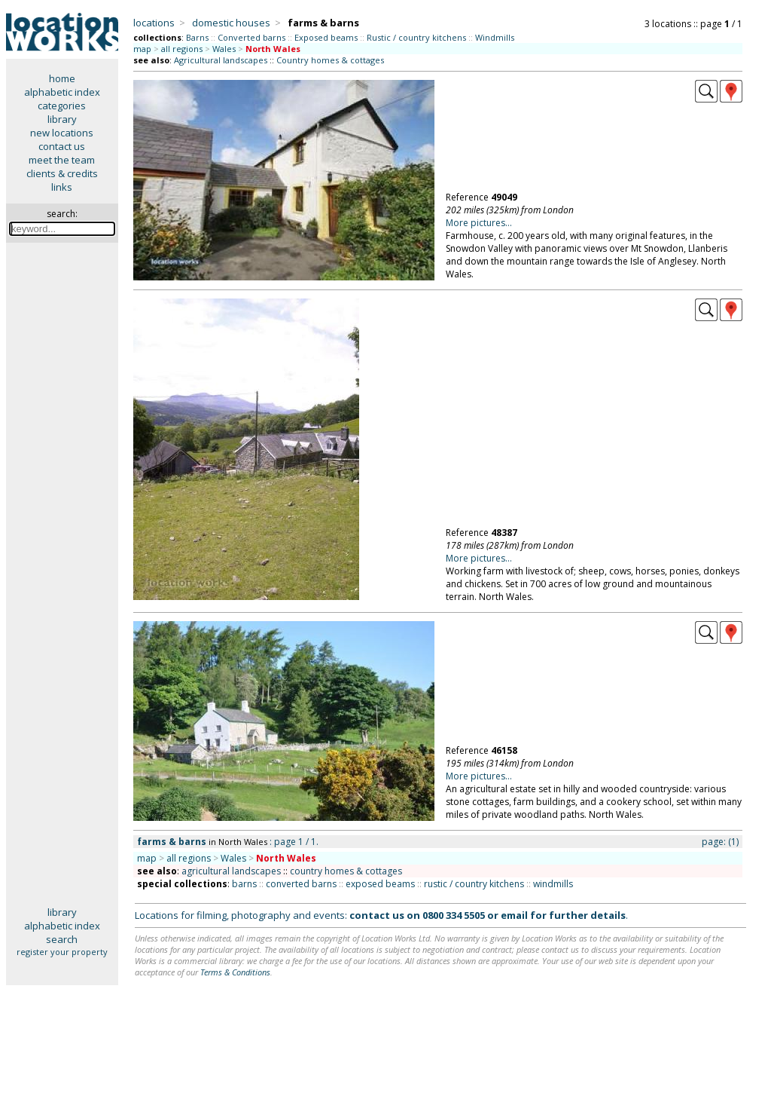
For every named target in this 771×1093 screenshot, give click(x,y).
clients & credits (62, 173)
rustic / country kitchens (474, 883)
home (62, 78)
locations (154, 22)
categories (62, 105)
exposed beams (380, 883)
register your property (62, 951)
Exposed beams (326, 37)
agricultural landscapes (231, 871)
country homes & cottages (346, 871)
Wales (224, 48)
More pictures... (479, 222)
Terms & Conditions (235, 972)
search (62, 939)
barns (244, 883)
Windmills (494, 37)
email (514, 915)
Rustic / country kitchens (416, 37)
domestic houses (231, 22)
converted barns (301, 883)
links (61, 187)
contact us (61, 146)
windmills (553, 883)
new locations (61, 132)
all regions (182, 48)
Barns (197, 37)
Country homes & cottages (330, 60)
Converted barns (251, 37)
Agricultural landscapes (220, 60)
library (62, 119)
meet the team (62, 160)
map (142, 48)
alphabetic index (62, 92)
